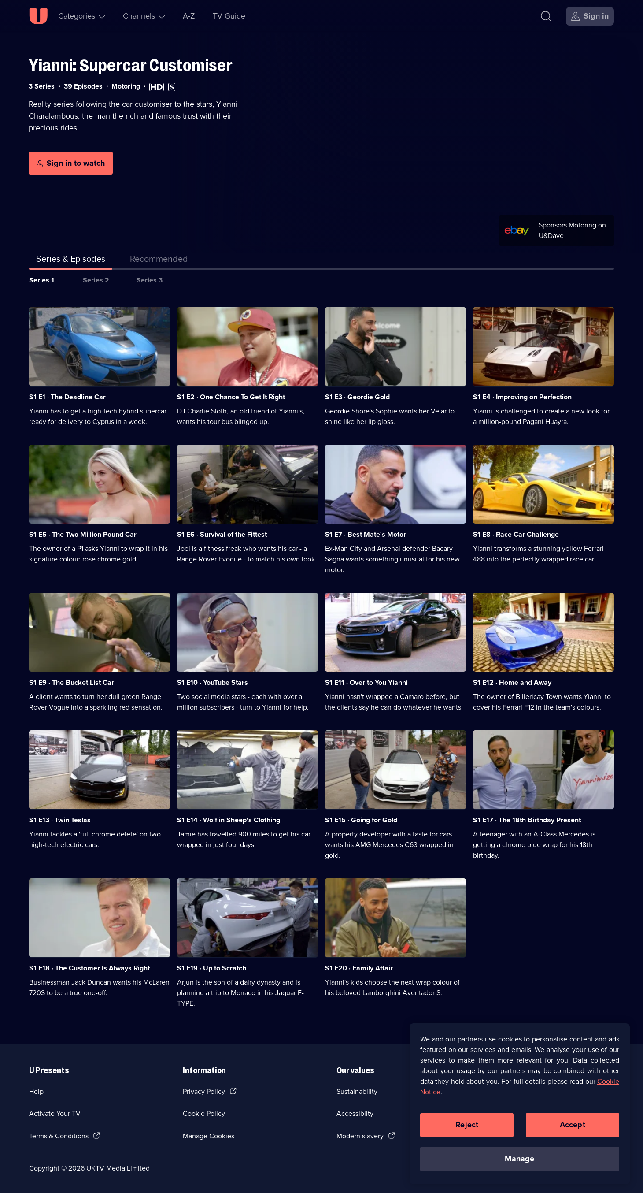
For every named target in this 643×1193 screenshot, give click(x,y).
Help (36, 1091)
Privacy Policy (204, 1091)
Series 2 (96, 280)
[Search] (546, 16)
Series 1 (41, 280)
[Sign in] (590, 16)
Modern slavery (360, 1136)
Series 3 (150, 280)
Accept (572, 1125)
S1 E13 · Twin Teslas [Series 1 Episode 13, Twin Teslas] (60, 820)
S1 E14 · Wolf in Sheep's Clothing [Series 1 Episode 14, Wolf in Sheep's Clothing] (228, 820)
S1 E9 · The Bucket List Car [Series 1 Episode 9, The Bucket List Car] (71, 682)
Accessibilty (354, 1113)
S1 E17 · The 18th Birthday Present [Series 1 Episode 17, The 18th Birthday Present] (527, 820)
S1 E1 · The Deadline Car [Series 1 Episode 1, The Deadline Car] (67, 397)
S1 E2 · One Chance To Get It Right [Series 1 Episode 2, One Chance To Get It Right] (231, 397)
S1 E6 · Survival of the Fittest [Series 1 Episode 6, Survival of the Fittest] (222, 534)
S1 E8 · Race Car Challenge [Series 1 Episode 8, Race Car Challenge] (516, 534)
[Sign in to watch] (71, 163)
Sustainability (356, 1091)
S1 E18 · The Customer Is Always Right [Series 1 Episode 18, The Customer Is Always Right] (89, 968)
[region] (520, 1104)
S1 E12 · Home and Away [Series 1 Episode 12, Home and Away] (512, 682)
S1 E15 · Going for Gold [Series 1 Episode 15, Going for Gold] (361, 820)
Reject (466, 1125)
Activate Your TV (55, 1113)
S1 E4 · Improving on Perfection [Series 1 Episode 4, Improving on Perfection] (522, 397)
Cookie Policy (204, 1113)
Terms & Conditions (59, 1136)
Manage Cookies (208, 1136)
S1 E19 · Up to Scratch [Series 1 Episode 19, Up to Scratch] (211, 968)
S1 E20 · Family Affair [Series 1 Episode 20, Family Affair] (359, 968)
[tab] (159, 260)
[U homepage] (38, 16)
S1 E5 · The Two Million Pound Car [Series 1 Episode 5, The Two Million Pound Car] (83, 534)
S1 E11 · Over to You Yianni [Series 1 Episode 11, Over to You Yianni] (366, 682)
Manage (519, 1159)
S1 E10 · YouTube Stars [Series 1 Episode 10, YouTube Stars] (212, 682)
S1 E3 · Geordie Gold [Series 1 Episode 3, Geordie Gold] (357, 397)
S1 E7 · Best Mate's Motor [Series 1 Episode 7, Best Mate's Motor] (365, 534)
